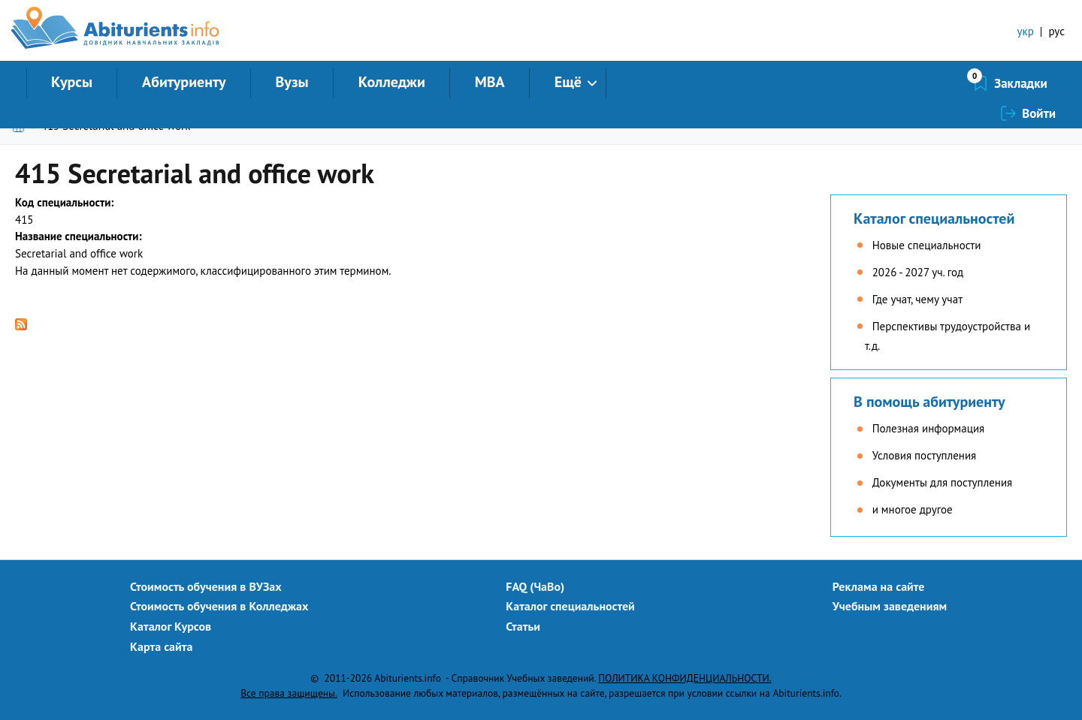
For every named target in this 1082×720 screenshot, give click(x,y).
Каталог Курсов (170, 626)
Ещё (568, 82)
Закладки (941, 83)
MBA (490, 82)
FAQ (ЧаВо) (535, 586)
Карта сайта (161, 646)
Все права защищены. (288, 693)
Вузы (292, 82)
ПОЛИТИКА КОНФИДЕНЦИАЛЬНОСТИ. (684, 678)
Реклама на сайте (879, 586)
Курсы (71, 82)
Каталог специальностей (934, 218)
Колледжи (391, 82)
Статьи (523, 626)
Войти (1039, 83)
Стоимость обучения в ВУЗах (206, 586)
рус (1056, 31)
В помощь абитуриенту (929, 401)
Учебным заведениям (890, 605)
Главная (21, 126)
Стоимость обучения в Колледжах (219, 605)
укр (1025, 31)
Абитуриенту (184, 82)
